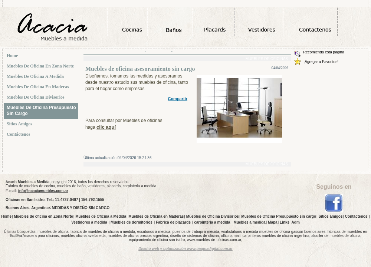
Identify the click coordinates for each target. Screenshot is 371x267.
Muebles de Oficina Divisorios (36, 97)
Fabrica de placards (173, 222)
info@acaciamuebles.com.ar (43, 191)
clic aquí (106, 127)
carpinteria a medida (212, 222)
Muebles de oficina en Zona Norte (41, 66)
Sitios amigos (20, 123)
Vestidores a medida (89, 222)
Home (13, 55)
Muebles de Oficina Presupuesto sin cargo (41, 110)
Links (284, 222)
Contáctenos (19, 134)
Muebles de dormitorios (131, 222)
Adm (296, 222)
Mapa (273, 222)
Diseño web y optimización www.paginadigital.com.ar (185, 249)
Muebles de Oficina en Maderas (38, 86)
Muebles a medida (250, 222)
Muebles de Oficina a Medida (36, 76)
